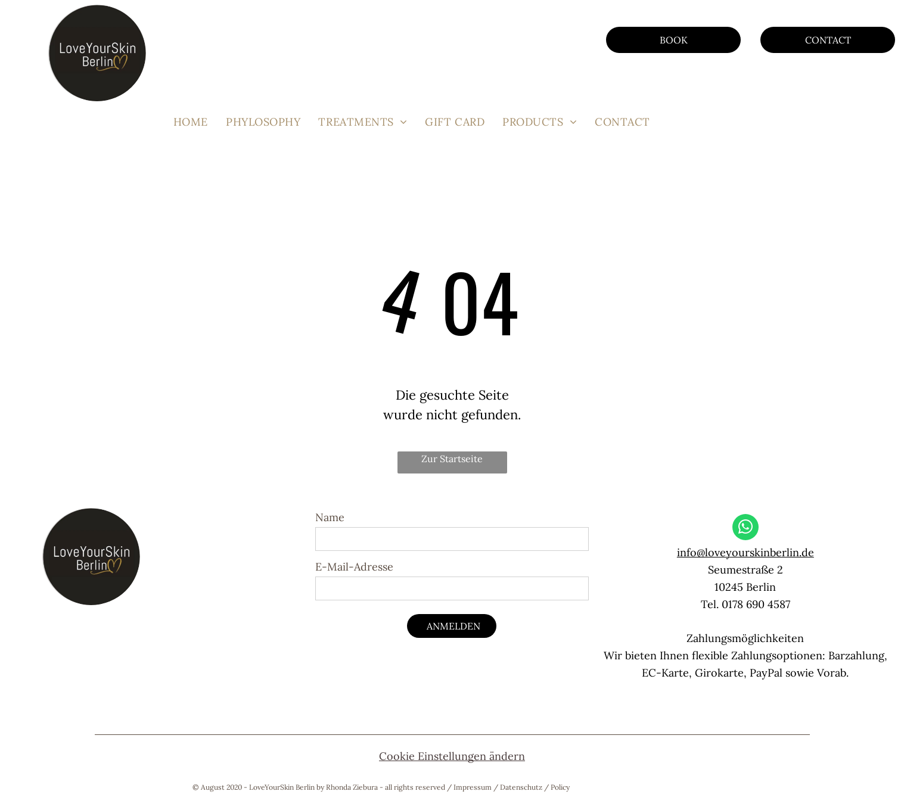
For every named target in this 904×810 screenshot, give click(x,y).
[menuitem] (190, 122)
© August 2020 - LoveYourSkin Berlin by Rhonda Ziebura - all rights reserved (318, 787)
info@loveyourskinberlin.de (745, 552)
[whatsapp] (745, 528)
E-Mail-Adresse (354, 567)
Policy (560, 787)
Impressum (472, 787)
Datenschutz (521, 787)
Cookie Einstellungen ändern (452, 756)
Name (329, 517)
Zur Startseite (452, 459)
